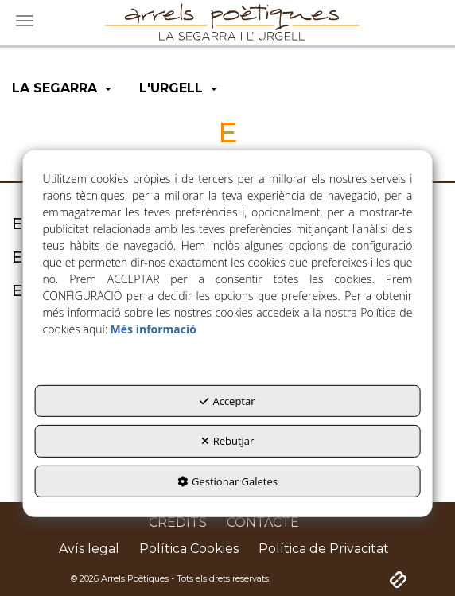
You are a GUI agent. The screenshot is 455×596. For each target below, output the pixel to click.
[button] (61, 89)
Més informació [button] (153, 329)
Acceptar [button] (227, 401)
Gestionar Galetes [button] (227, 481)
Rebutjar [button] (228, 441)
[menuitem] (61, 89)
